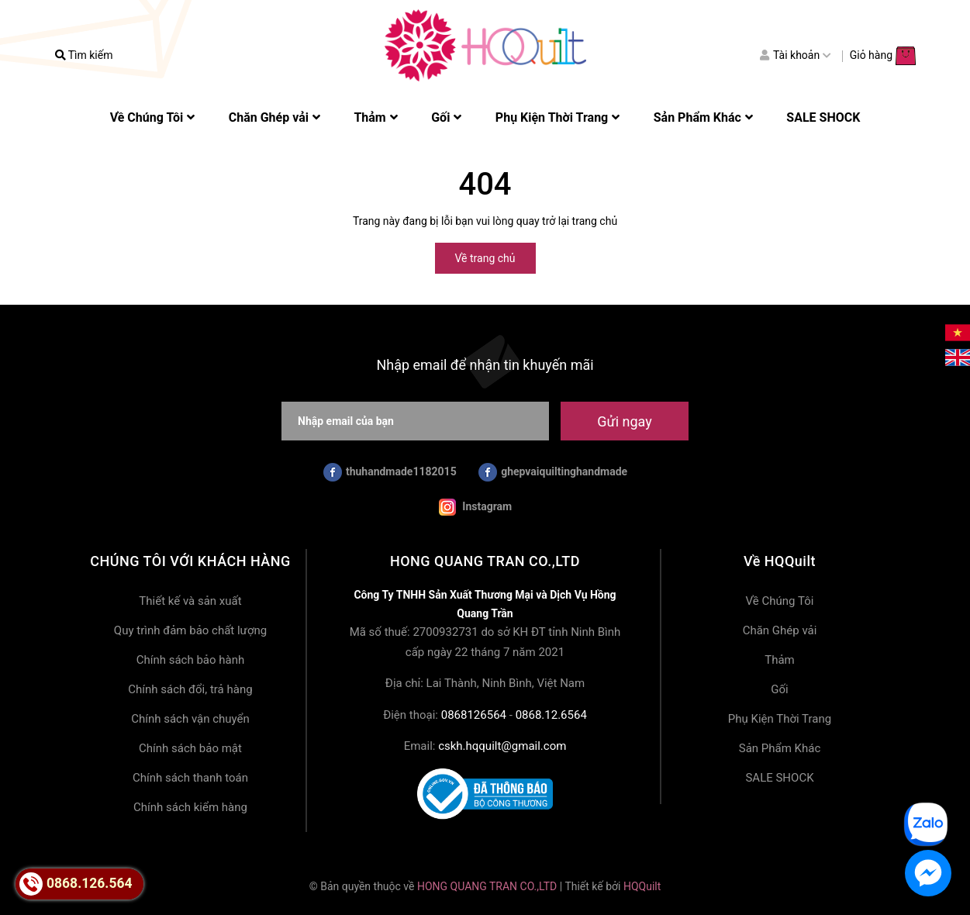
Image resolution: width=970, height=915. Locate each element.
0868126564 (473, 715)
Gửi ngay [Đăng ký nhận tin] (624, 421)
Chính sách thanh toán (190, 778)
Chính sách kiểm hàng (190, 807)
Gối (779, 689)
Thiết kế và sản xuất (190, 601)
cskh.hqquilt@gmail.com (502, 746)
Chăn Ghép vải (780, 630)
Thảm (780, 660)
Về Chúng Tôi (780, 601)
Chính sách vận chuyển (190, 719)
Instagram (475, 507)
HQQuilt (642, 886)
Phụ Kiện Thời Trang (779, 719)
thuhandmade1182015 (390, 472)
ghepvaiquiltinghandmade (552, 472)
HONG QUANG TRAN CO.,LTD (487, 886)
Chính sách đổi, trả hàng (190, 689)
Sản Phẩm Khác (780, 748)
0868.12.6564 (551, 715)
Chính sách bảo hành (190, 660)
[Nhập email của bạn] (415, 421)
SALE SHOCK (779, 778)
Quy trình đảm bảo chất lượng (190, 630)
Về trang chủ (485, 258)
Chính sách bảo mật (190, 748)
